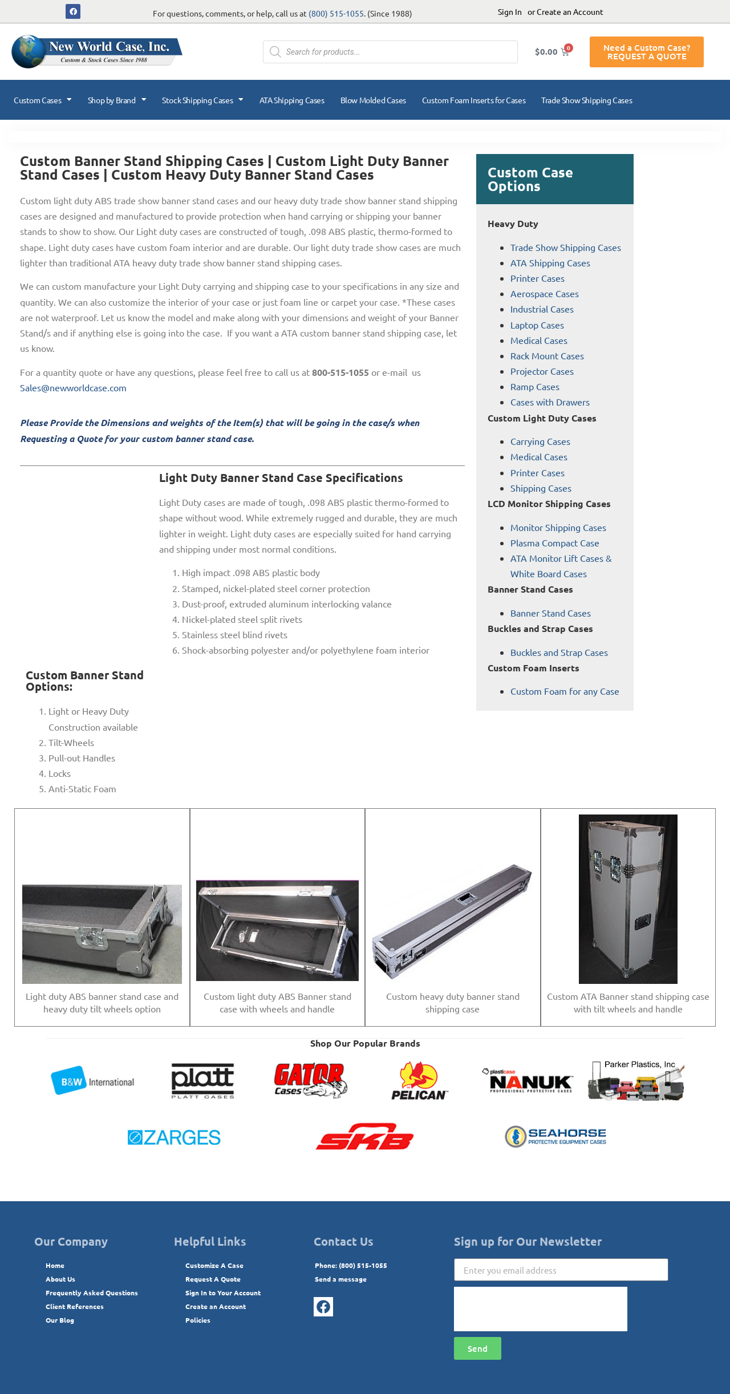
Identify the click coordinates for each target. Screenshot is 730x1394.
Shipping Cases (540, 487)
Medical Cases (538, 340)
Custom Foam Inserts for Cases (473, 100)
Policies (197, 1319)
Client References (75, 1306)
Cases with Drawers (550, 401)
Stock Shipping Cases (203, 100)
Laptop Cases (537, 324)
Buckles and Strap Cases (559, 652)
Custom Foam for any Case (564, 690)
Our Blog (60, 1319)
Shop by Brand (117, 100)
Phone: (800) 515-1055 (351, 1265)
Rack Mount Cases (547, 355)
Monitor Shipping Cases (558, 527)
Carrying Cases (540, 441)
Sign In (510, 11)
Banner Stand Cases (550, 612)
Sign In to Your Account (223, 1292)
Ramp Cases (534, 386)
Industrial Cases (542, 308)
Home (55, 1265)
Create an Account (215, 1306)
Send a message (341, 1278)
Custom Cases (43, 100)
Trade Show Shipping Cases (586, 100)
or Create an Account (565, 11)
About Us (60, 1278)
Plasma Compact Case (554, 542)
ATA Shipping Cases (292, 100)
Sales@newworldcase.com (73, 387)
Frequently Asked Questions (92, 1292)
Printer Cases (537, 277)
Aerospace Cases (544, 293)
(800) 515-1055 (336, 13)
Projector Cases (542, 370)
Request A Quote (213, 1278)
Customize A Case (214, 1265)
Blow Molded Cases (373, 100)
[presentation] (540, 1309)
